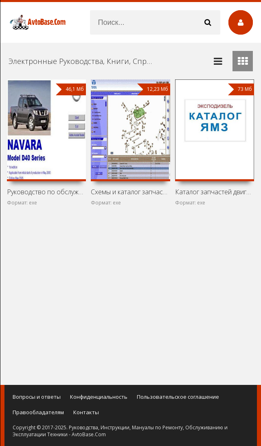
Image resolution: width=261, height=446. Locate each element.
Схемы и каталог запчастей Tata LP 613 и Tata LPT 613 (130, 191)
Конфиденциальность (98, 396)
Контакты (86, 412)
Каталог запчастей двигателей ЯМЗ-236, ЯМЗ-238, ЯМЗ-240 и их (214, 191)
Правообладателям (38, 412)
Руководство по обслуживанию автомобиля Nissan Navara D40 (46, 191)
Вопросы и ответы (37, 396)
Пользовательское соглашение (178, 396)
